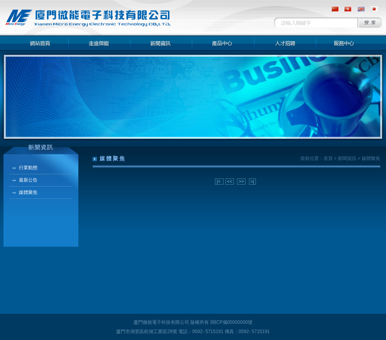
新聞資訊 (161, 42)
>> (241, 181)
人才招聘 (285, 42)
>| (252, 181)
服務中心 (347, 42)
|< (219, 181)
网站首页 (38, 42)
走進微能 (99, 42)
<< (229, 181)
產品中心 (223, 42)
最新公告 (28, 180)
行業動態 (28, 167)
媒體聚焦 (28, 192)
